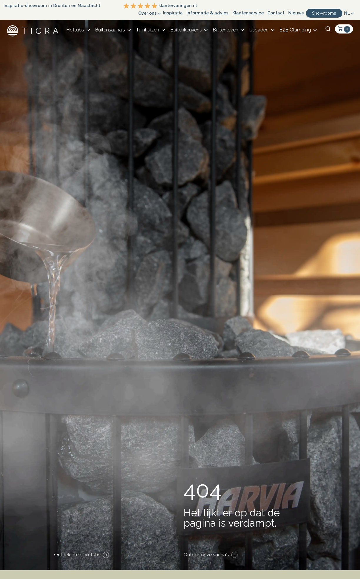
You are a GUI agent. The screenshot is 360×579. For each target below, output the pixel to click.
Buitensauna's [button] (110, 30)
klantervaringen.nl (160, 6)
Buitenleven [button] (225, 30)
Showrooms (324, 13)
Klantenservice (248, 12)
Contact (275, 12)
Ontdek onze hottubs (77, 555)
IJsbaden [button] (259, 30)
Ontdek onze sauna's (206, 555)
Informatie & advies (207, 12)
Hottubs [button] (75, 30)
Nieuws (296, 12)
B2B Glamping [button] (295, 30)
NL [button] (347, 13)
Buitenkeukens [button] (186, 30)
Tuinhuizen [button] (147, 30)
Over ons (147, 13)
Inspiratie (173, 12)
